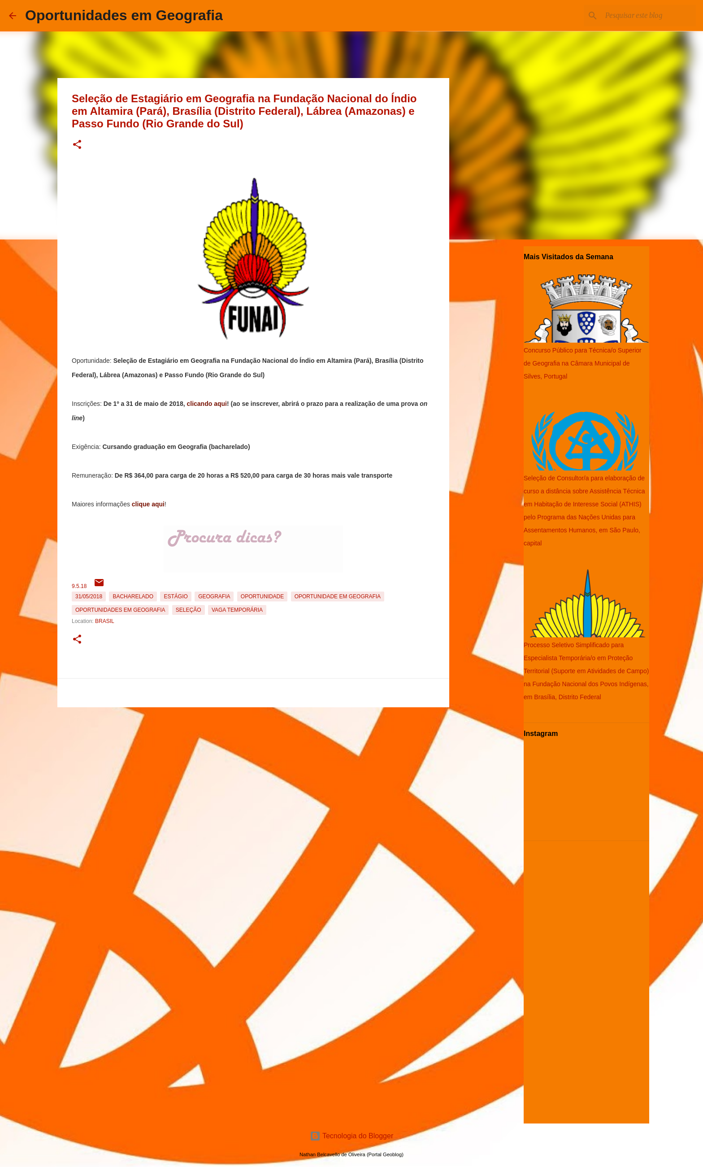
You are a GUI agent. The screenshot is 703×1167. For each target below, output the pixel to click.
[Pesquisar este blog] (649, 15)
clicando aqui (206, 403)
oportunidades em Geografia (120, 610)
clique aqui (148, 504)
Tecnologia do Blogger (352, 1136)
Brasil (104, 621)
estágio (175, 596)
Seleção (188, 610)
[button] (77, 145)
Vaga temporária (237, 610)
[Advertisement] (253, 773)
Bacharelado (133, 596)
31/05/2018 (88, 596)
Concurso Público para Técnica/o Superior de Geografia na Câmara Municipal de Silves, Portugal (583, 363)
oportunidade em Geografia (338, 596)
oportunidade (262, 596)
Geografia (214, 596)
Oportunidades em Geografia (124, 15)
